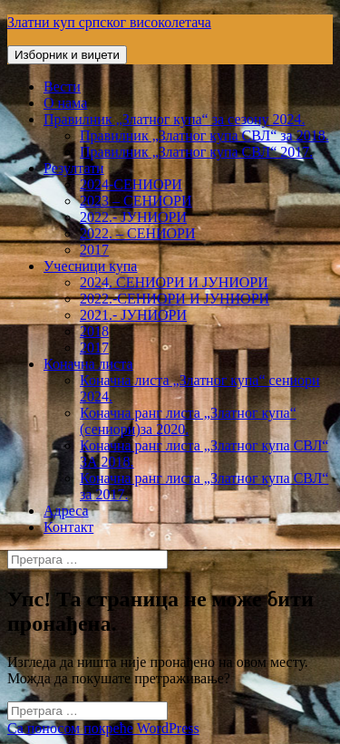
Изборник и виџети (67, 55)
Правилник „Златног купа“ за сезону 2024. (174, 119)
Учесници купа (90, 266)
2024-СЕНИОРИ (131, 184)
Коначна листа (88, 364)
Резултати (74, 168)
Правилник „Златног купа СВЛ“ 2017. (196, 151)
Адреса (66, 510)
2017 (94, 249)
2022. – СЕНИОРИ (138, 233)
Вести (62, 86)
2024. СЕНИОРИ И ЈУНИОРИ (174, 282)
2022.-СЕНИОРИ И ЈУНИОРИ (174, 298)
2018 (94, 331)
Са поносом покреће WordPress (103, 728)
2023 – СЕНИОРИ (136, 200)
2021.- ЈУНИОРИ (133, 315)
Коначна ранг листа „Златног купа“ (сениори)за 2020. (188, 421)
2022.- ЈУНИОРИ (133, 217)
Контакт (68, 527)
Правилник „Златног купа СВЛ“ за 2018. (204, 135)
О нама (65, 103)
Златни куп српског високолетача (109, 22)
